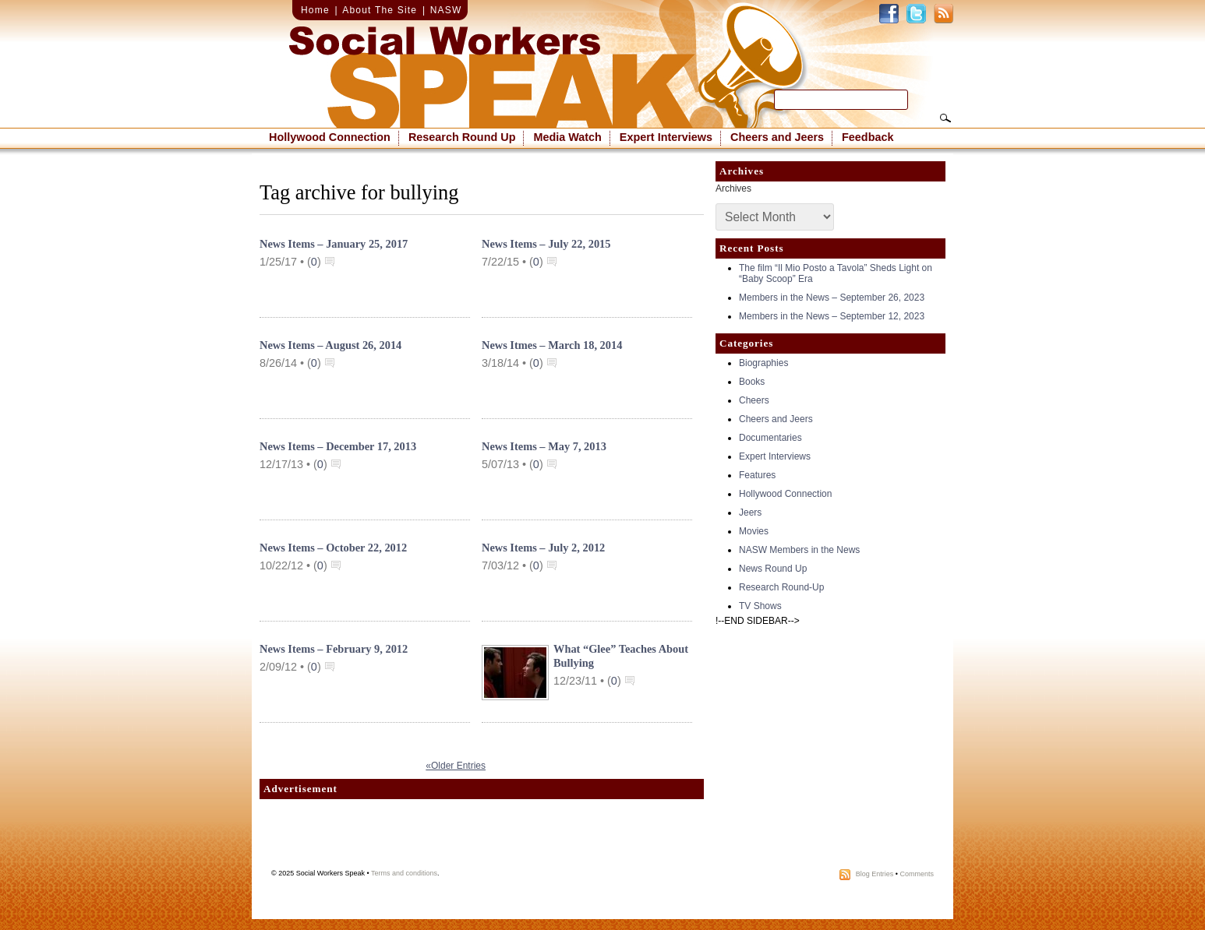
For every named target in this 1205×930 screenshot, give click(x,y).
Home (315, 10)
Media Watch (567, 137)
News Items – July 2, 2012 (543, 547)
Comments (916, 874)
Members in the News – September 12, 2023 (831, 316)
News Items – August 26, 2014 (330, 345)
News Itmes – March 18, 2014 (552, 345)
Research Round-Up (781, 587)
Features (757, 475)
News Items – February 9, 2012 (334, 649)
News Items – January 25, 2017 (334, 244)
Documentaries (770, 437)
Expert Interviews (666, 137)
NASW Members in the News (799, 549)
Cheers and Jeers (777, 137)
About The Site (379, 10)
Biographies (763, 363)
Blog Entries (875, 874)
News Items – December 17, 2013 (338, 446)
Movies (754, 531)
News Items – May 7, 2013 (544, 446)
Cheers (754, 400)
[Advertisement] (481, 838)
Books (752, 381)
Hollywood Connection (329, 137)
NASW (446, 10)
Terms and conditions (404, 873)
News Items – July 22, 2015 (546, 244)
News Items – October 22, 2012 (333, 547)
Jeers (750, 512)
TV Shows (760, 606)
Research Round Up (462, 137)
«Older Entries (456, 765)
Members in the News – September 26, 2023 (831, 297)
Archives (733, 188)
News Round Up (773, 568)
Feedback (867, 137)
